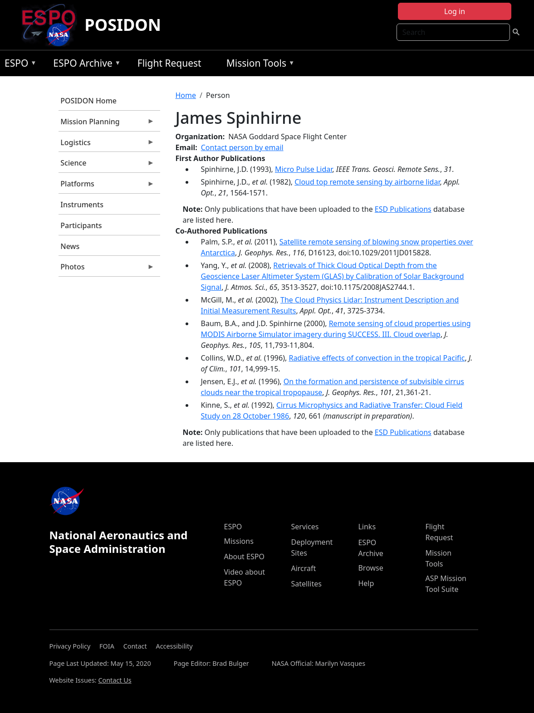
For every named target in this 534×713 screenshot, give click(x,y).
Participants (81, 225)
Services (304, 527)
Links (367, 527)
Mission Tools (258, 65)
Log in (454, 11)
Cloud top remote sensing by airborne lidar (367, 182)
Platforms (107, 186)
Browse (370, 568)
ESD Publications (403, 209)
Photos (107, 269)
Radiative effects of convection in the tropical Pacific (377, 358)
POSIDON (122, 25)
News (69, 246)
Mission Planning (107, 124)
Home (186, 95)
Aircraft (303, 568)
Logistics (107, 144)
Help (366, 583)
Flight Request (169, 63)
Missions (238, 541)
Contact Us (114, 680)
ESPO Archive (85, 65)
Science (107, 165)
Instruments (81, 205)
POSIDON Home (88, 101)
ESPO (18, 65)
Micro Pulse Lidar (303, 169)
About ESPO (244, 557)
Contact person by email (242, 147)
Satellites (306, 584)
